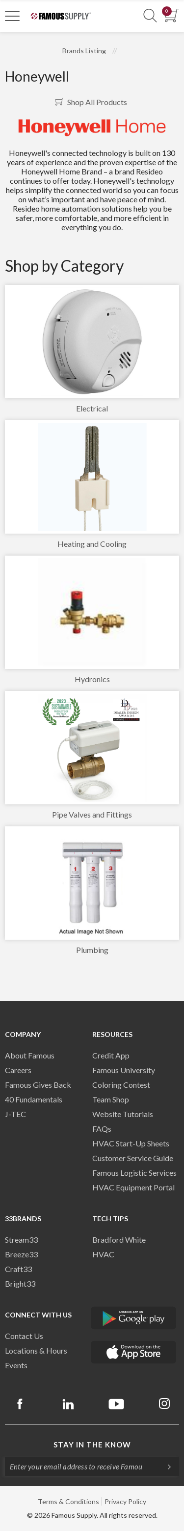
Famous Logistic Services (134, 1172)
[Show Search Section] (150, 16)
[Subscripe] (164, 1466)
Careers (18, 1070)
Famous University (123, 1070)
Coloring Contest (121, 1084)
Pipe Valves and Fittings (92, 814)
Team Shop (110, 1099)
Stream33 (21, 1239)
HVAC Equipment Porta (132, 1187)
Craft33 (18, 1268)
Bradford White (119, 1239)
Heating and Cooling (92, 543)
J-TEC (15, 1114)
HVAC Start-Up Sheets (130, 1143)
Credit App (111, 1055)
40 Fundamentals (33, 1099)
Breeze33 (21, 1254)
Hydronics (92, 679)
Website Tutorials (122, 1114)
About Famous (29, 1055)
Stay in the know (92, 1444)
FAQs (101, 1128)
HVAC (103, 1254)
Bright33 (20, 1283)
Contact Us (24, 1335)
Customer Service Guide (132, 1158)
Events (16, 1365)
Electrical (92, 408)
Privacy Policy (125, 1501)
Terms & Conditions (68, 1501)
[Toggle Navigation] (12, 15)
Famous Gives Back (38, 1084)
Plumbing (92, 949)
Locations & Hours (36, 1350)
